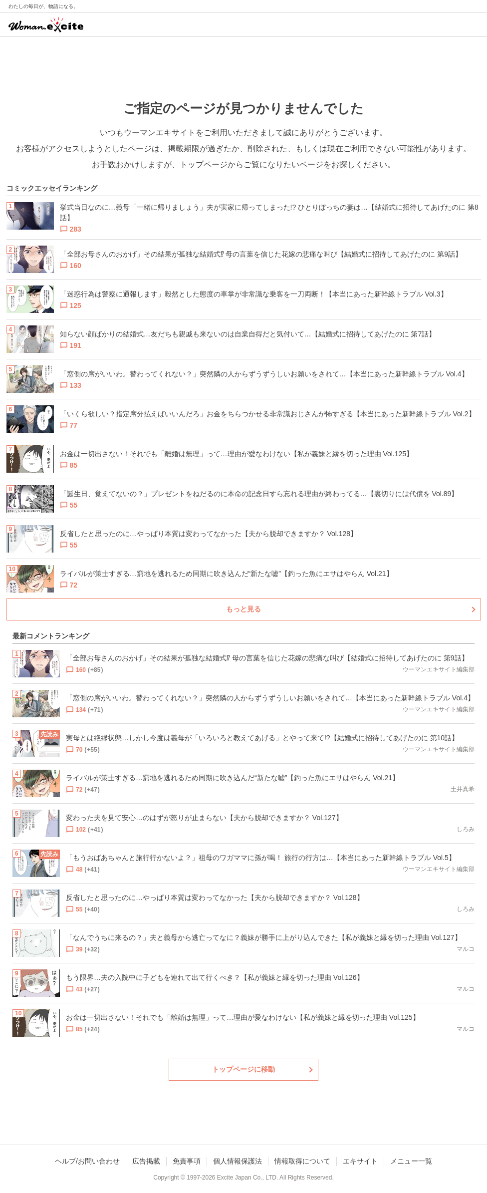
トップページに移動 (243, 1069)
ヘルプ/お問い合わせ (87, 1161)
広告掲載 (146, 1161)
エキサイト (360, 1161)
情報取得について (302, 1161)
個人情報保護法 (237, 1161)
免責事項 (187, 1161)
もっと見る (243, 609)
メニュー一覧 (411, 1161)
